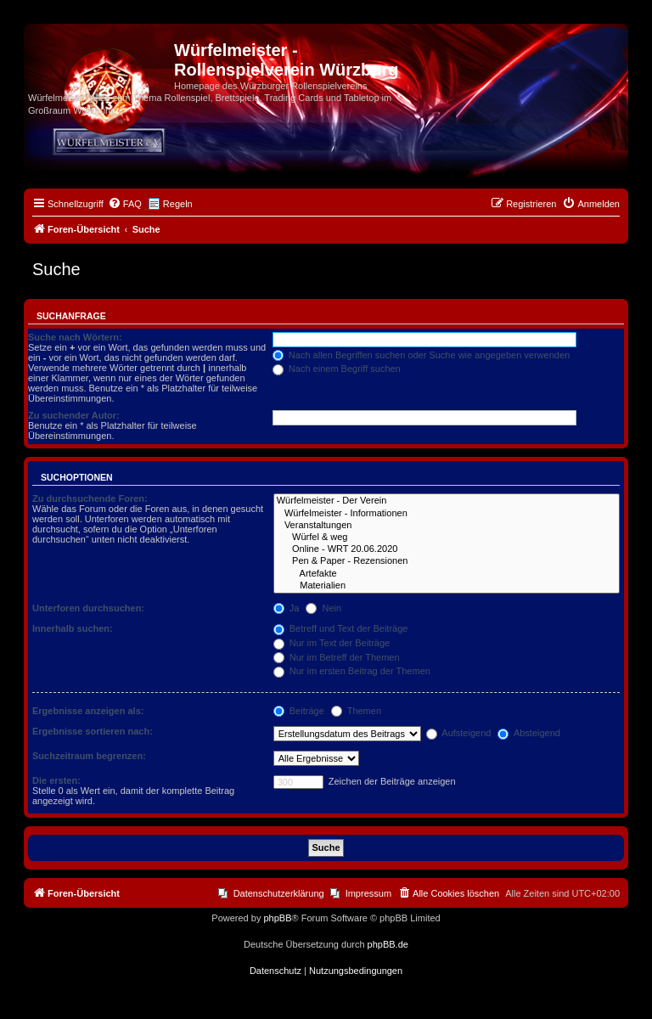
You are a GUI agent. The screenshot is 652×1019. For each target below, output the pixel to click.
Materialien (446, 586)
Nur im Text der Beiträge (331, 643)
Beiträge (298, 711)
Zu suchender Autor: (74, 415)
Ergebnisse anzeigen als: (87, 711)
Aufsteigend (459, 733)
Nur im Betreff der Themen (336, 657)
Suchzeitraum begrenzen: (89, 756)
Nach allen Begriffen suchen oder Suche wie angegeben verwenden (421, 355)
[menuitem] (125, 204)
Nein (323, 608)
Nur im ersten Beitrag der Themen (351, 671)
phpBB (277, 918)
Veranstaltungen (446, 526)
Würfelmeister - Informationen (446, 514)
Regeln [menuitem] (178, 204)
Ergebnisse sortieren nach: (92, 731)
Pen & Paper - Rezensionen (446, 561)
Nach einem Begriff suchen (337, 368)
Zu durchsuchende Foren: (90, 498)
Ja (286, 608)
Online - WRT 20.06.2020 (446, 549)
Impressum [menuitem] (368, 893)
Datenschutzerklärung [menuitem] (278, 893)
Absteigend (528, 733)
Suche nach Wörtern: (75, 337)
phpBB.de (388, 944)
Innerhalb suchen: (72, 628)
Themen (356, 711)
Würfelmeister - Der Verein (446, 501)
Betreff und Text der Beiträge (340, 628)
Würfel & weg (446, 537)
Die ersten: (56, 780)
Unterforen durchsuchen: (88, 608)
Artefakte (446, 574)
